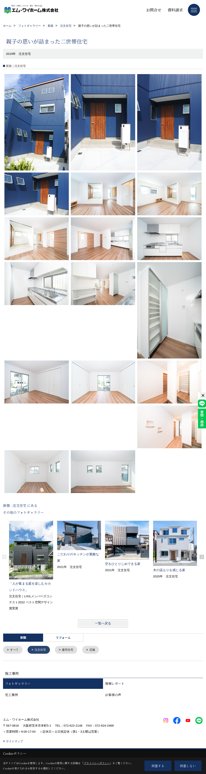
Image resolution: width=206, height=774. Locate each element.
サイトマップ (14, 741)
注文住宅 (42, 650)
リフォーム (63, 637)
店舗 (95, 650)
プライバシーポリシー (97, 763)
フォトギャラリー (18, 684)
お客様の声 (113, 695)
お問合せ (153, 9)
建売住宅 (70, 650)
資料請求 (175, 9)
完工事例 (11, 695)
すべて (15, 650)
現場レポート (114, 684)
